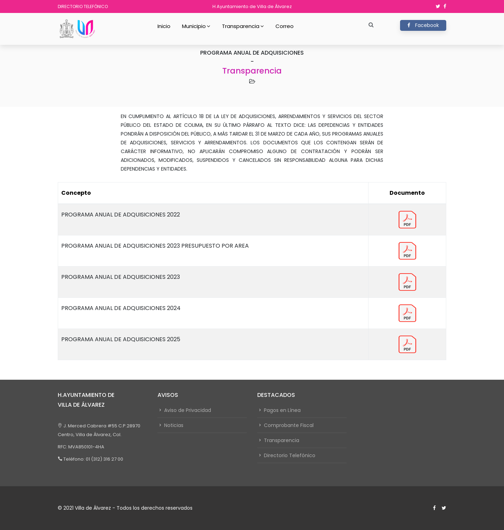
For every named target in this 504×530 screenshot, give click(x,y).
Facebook (423, 25)
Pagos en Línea (282, 410)
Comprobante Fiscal (289, 425)
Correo (284, 26)
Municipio (194, 26)
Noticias (173, 425)
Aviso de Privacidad (187, 410)
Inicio (164, 26)
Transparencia (240, 26)
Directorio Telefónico (83, 6)
